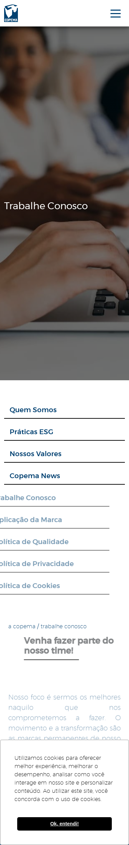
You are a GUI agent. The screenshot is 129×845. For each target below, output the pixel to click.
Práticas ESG (31, 432)
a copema (21, 626)
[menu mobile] (115, 13)
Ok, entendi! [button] (64, 823)
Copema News (35, 476)
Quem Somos (33, 410)
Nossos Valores (36, 454)
